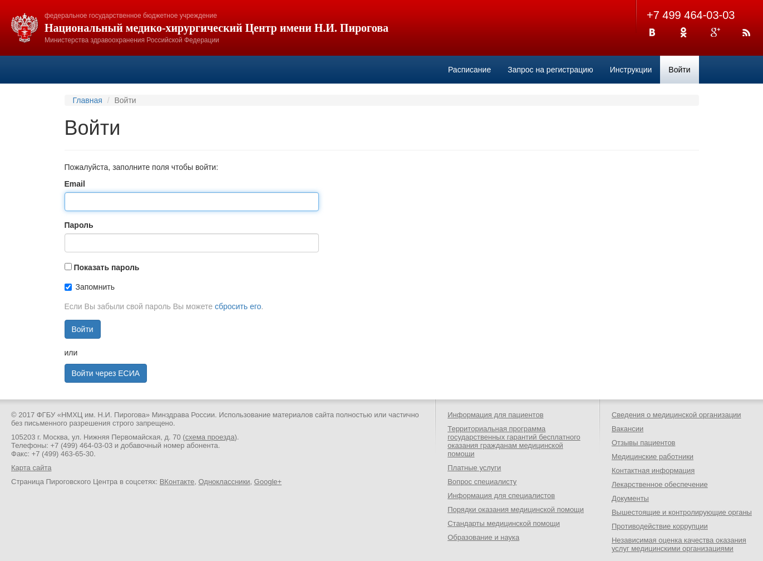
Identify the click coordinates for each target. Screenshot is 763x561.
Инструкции (631, 69)
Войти (679, 69)
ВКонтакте (177, 481)
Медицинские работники (652, 456)
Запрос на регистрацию (550, 69)
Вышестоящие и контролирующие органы (682, 512)
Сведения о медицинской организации (676, 415)
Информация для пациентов (495, 415)
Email (75, 183)
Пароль (79, 225)
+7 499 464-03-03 (691, 15)
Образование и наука (483, 537)
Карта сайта (31, 468)
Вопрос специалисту (481, 481)
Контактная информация (653, 470)
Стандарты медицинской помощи (503, 523)
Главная (87, 100)
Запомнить (90, 286)
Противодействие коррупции (660, 526)
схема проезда (210, 437)
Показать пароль (106, 267)
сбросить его (238, 306)
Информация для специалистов (501, 495)
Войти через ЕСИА (106, 373)
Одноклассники (224, 481)
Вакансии (627, 429)
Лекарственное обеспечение (660, 484)
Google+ (268, 481)
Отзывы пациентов (644, 442)
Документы (630, 498)
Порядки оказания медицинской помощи (515, 509)
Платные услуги (474, 468)
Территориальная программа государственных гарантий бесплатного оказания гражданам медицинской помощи (513, 441)
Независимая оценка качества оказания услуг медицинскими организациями (679, 544)
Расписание (469, 69)
